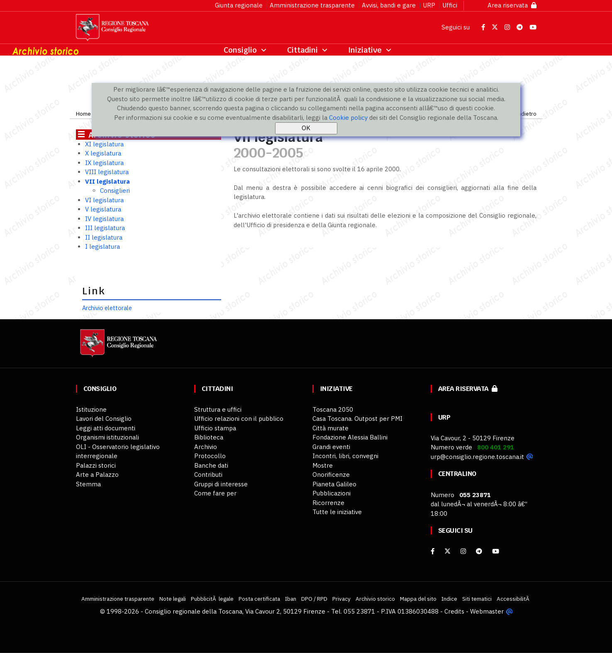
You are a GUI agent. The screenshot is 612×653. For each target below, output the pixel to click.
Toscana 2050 (332, 409)
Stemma (88, 484)
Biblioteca (208, 437)
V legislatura (103, 209)
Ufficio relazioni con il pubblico (238, 418)
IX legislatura (104, 163)
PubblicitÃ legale (212, 598)
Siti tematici (477, 598)
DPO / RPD (314, 598)
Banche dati (211, 465)
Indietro (526, 113)
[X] (447, 551)
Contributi (208, 474)
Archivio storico (375, 598)
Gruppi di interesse (221, 484)
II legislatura (103, 237)
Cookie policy (348, 117)
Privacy (341, 598)
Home (83, 113)
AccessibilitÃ (514, 598)
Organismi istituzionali (107, 437)
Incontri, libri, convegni (345, 456)
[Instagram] (463, 551)
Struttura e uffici (217, 409)
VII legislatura (107, 181)
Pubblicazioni (331, 493)
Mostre (322, 465)
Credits (454, 611)
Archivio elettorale (107, 308)
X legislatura (103, 153)
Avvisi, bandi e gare (389, 5)
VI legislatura (104, 200)
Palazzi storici (96, 465)
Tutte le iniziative (337, 512)
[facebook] (432, 551)
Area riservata (512, 5)
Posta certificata (259, 598)
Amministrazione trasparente (312, 5)
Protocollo (210, 456)
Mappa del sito (418, 598)
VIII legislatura (107, 172)
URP (429, 5)
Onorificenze (331, 474)
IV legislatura (104, 219)
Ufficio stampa (215, 428)
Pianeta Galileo (334, 484)
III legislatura (105, 228)
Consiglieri (115, 190)
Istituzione (91, 409)
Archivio (205, 447)
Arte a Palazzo (97, 474)
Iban (290, 598)
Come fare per (215, 493)
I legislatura (102, 246)
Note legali (172, 598)
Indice (449, 598)
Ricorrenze (328, 503)
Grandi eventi (331, 447)
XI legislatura (104, 144)
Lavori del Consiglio (104, 418)
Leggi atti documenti (105, 428)
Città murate (330, 428)
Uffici (449, 5)
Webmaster (487, 611)
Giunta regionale (239, 5)
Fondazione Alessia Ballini (350, 437)
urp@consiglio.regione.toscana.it (477, 457)
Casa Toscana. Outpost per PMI (357, 418)
